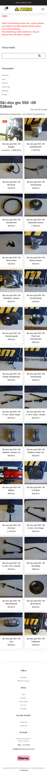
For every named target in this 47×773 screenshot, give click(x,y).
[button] (43, 9)
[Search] (19, 56)
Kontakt (23, 732)
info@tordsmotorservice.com (23, 749)
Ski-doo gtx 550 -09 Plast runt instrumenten (36, 336)
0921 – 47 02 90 (24, 745)
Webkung (24, 770)
